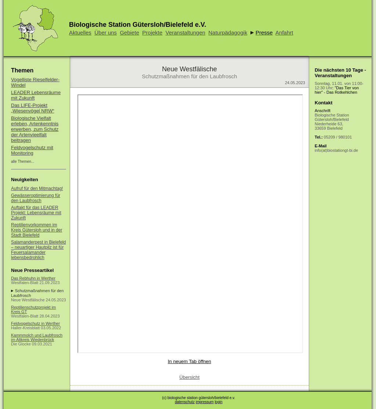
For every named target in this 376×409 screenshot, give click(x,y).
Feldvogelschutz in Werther (35, 323)
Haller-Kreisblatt (25, 328)
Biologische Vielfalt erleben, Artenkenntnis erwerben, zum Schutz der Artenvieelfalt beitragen (34, 129)
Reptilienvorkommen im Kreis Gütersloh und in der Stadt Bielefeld (36, 230)
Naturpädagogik (227, 32)
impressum (205, 402)
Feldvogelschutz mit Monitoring (32, 150)
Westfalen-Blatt (24, 282)
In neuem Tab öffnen (189, 361)
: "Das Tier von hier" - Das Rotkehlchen (339, 87)
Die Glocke (21, 344)
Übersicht (190, 377)
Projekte (152, 32)
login (219, 402)
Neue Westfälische (28, 300)
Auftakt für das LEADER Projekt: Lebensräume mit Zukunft (36, 212)
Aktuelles (80, 32)
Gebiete (129, 32)
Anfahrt (284, 32)
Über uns (105, 32)
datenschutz (185, 402)
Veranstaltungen (185, 32)
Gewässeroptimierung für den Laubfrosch (35, 198)
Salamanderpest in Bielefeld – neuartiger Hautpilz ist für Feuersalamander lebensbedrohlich (38, 250)
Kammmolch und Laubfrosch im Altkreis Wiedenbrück (36, 337)
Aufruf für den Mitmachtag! (37, 188)
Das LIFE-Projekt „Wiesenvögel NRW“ (32, 108)
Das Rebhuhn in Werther (33, 278)
